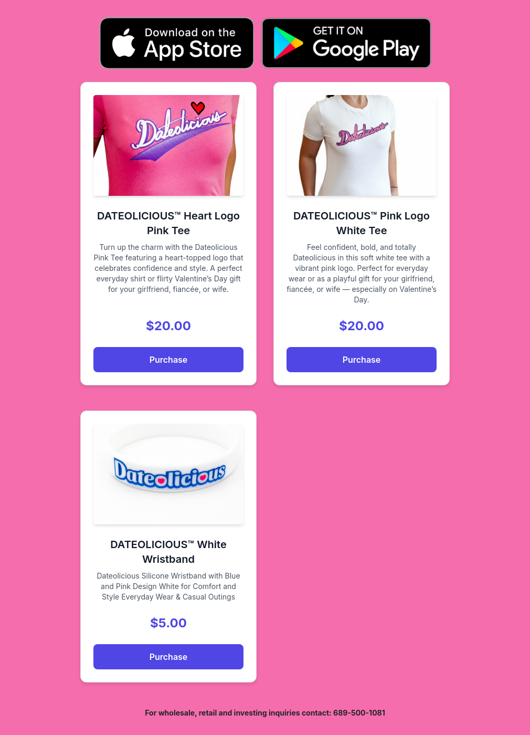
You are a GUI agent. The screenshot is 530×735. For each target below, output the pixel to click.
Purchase (169, 359)
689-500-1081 (359, 712)
